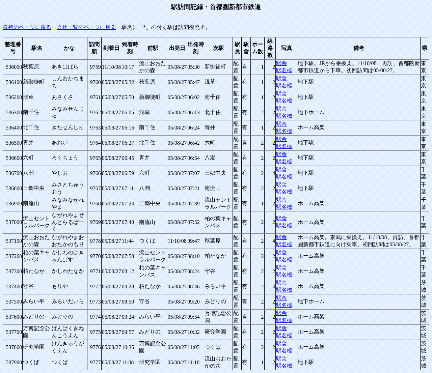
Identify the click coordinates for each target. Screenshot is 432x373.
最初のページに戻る (27, 27)
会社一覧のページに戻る (86, 27)
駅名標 (284, 70)
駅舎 (281, 63)
